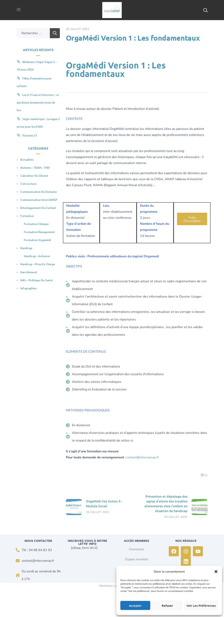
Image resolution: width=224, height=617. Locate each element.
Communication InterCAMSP (38, 200)
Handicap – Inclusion (37, 256)
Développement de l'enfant (38, 208)
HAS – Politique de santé (36, 280)
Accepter (135, 606)
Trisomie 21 (29, 135)
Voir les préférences (201, 606)
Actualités (27, 159)
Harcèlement (28, 272)
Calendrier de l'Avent (34, 176)
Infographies (28, 288)
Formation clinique (36, 224)
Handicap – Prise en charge (37, 264)
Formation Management (39, 232)
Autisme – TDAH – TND (35, 167)
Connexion (136, 549)
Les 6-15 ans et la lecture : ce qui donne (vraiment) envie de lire (38, 102)
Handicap (26, 248)
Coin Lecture (28, 184)
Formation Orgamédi (37, 240)
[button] (216, 572)
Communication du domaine (38, 192)
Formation (27, 216)
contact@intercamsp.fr (142, 457)
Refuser (167, 606)
